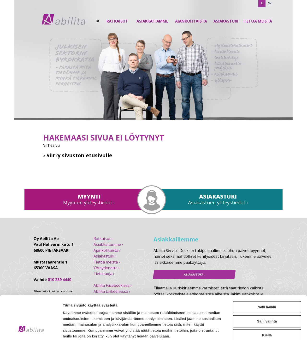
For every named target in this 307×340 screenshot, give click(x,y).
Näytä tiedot (256, 330)
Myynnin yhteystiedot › (89, 202)
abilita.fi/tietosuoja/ (97, 311)
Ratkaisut (117, 21)
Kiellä (267, 298)
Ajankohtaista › (107, 250)
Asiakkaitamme (152, 21)
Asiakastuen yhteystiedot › (218, 202)
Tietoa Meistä (257, 21)
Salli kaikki (267, 270)
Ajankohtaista (191, 21)
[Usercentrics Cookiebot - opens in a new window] (31, 330)
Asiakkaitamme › (108, 244)
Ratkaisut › (103, 238)
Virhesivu (51, 145)
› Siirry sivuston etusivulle (77, 155)
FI (262, 3)
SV (270, 3)
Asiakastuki (225, 21)
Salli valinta (267, 284)
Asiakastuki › (105, 256)
